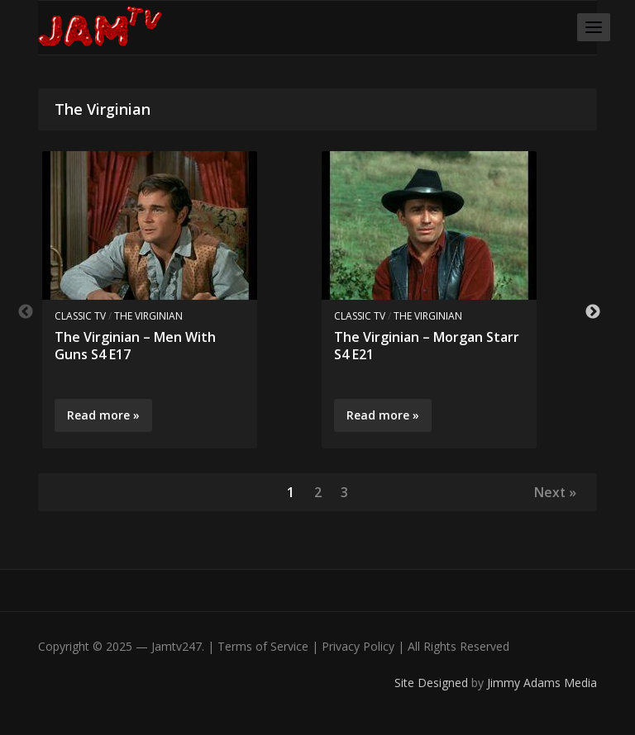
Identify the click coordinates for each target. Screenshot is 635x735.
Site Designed (432, 683)
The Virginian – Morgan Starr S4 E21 (426, 345)
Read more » (103, 415)
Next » (554, 492)
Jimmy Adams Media (542, 683)
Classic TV (80, 316)
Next (593, 312)
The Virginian (148, 316)
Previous (25, 312)
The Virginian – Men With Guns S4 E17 (135, 345)
